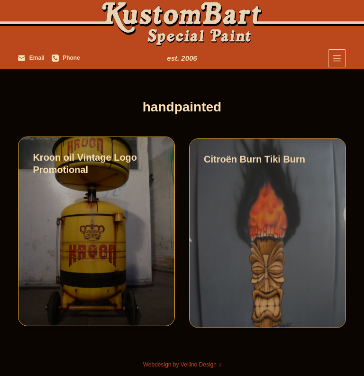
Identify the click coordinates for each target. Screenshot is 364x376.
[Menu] (337, 58)
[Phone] (66, 58)
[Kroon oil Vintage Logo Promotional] (96, 232)
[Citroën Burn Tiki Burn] (268, 234)
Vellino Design (199, 364)
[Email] (31, 58)
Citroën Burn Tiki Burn (254, 161)
